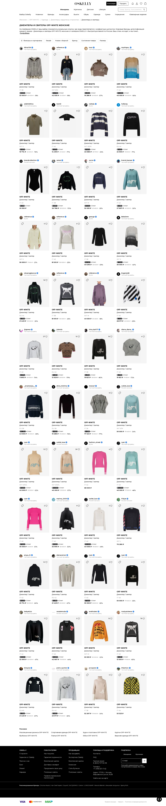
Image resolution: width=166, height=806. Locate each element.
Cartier (81, 785)
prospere (92, 668)
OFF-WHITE (34, 20)
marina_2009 (61, 499)
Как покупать (49, 754)
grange (92, 217)
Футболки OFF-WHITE (28, 736)
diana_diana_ (126, 329)
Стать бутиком (74, 768)
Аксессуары (64, 14)
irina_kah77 (93, 329)
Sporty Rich (124, 785)
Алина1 (92, 386)
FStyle (123, 499)
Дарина (27, 329)
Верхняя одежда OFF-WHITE (126, 736)
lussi (90, 47)
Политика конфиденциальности (136, 802)
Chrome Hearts (45, 785)
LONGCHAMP (88, 785)
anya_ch (27, 555)
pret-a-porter (61, 668)
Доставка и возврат (51, 765)
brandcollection (30, 160)
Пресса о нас (24, 761)
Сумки (107, 14)
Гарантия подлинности (53, 757)
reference (60, 47)
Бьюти (76, 14)
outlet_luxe (125, 386)
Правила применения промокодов (52, 777)
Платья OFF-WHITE (58, 736)
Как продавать (74, 754)
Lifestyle (102, 9)
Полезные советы (51, 772)
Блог (21, 765)
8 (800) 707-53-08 (100, 763)
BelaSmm (125, 217)
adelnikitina (28, 104)
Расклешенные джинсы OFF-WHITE (34, 732)
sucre (91, 160)
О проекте (23, 754)
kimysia (27, 668)
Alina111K (27, 47)
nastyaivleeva (126, 611)
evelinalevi (93, 611)
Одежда (97, 14)
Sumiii (58, 104)
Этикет (22, 768)
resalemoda (61, 611)
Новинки (39, 14)
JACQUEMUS (73, 785)
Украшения (119, 14)
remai (58, 160)
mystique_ (125, 47)
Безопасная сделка (51, 761)
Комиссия (72, 765)
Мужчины (78, 9)
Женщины (64, 9)
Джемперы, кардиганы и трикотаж (65, 20)
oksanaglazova (30, 273)
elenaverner (61, 555)
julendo (59, 329)
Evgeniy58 (125, 273)
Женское (23, 20)
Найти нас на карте (100, 778)
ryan (26, 442)
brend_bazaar (126, 160)
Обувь (86, 14)
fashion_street (94, 442)
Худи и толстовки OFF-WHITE (95, 732)
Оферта (120, 802)
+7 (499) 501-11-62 (99, 769)
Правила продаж (110, 802)
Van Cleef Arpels (56, 785)
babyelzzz (28, 611)
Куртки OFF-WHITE (122, 732)
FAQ (94, 757)
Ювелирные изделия (138, 14)
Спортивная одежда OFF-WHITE (64, 732)
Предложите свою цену (53, 768)
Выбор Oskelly (25, 14)
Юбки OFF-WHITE (90, 736)
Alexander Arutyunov (113, 785)
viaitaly (91, 104)
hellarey (124, 104)
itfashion (124, 668)
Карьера (22, 772)
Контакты (96, 754)
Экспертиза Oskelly (76, 757)
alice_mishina (61, 386)
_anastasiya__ (29, 386)
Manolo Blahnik (99, 785)
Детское (90, 9)
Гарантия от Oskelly (26, 757)
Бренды (51, 14)
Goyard (65, 785)
